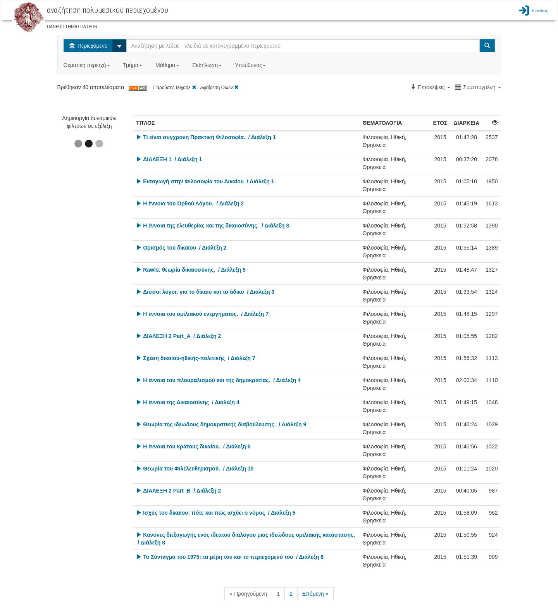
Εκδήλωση (207, 65)
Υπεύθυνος (251, 65)
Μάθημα (168, 65)
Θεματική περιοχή (88, 65)
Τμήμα (133, 65)
